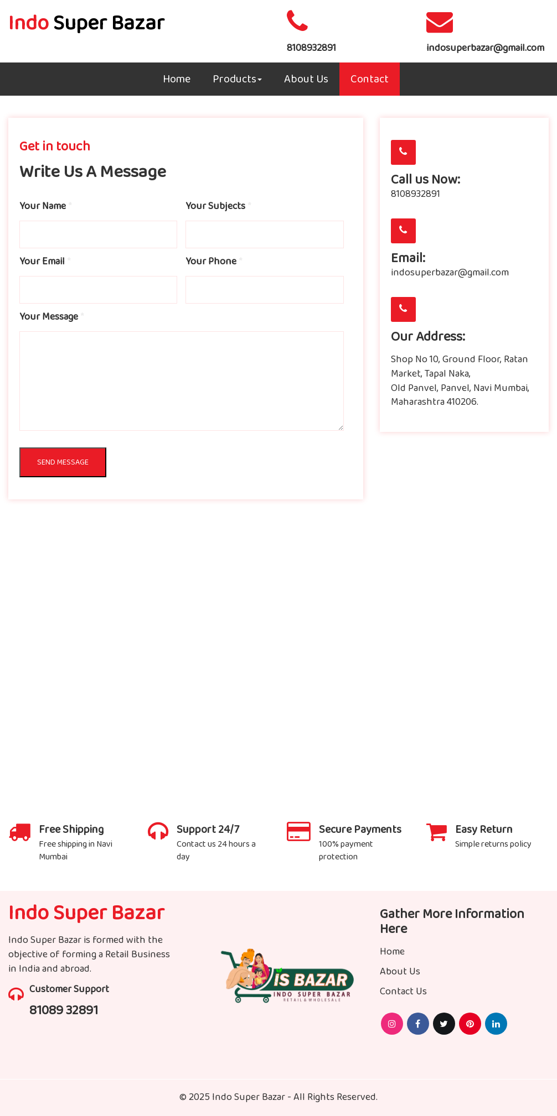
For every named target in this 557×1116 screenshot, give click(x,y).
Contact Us (403, 991)
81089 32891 (63, 1010)
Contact (369, 79)
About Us (306, 79)
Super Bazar (86, 23)
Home (176, 79)
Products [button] (237, 79)
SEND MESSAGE (63, 462)
